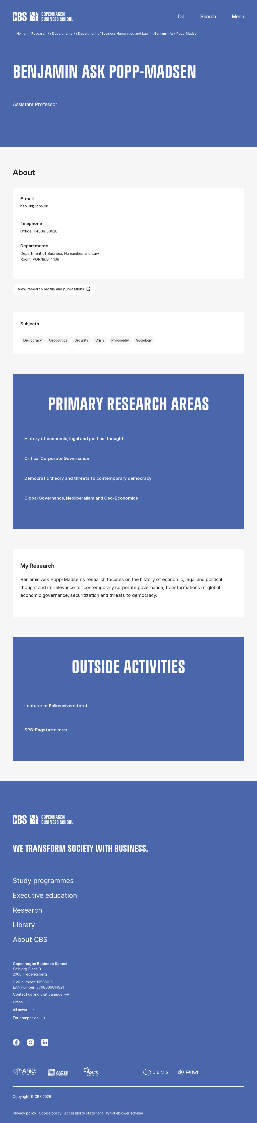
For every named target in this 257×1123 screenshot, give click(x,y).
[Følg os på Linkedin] (44, 1043)
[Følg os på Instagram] (30, 1043)
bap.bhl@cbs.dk (34, 206)
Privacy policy (24, 1113)
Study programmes (43, 880)
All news (20, 1009)
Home (21, 33)
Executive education (45, 895)
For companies (25, 1017)
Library (24, 924)
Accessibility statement (83, 1113)
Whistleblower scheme (124, 1113)
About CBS (30, 939)
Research (38, 33)
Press (18, 1002)
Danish (177, 16)
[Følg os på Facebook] (16, 1043)
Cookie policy (50, 1113)
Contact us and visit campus (37, 994)
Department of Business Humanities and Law (113, 33)
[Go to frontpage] (43, 16)
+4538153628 (45, 231)
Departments (62, 33)
